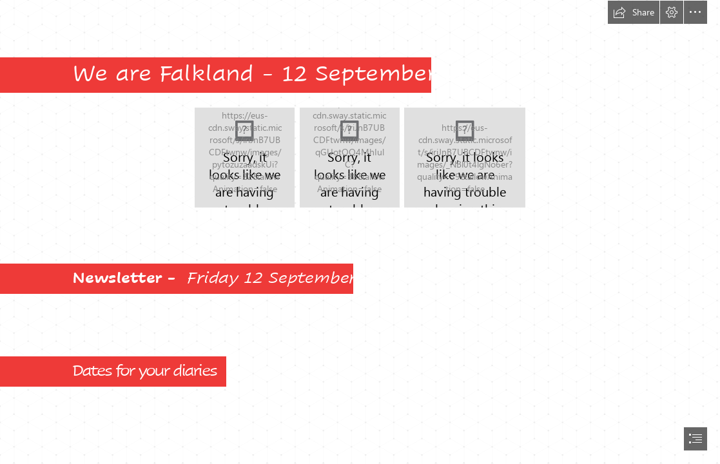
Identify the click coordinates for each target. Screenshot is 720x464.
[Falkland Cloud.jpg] (465, 157)
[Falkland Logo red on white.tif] (349, 157)
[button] (633, 12)
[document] (360, 232)
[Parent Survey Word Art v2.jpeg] (244, 157)
